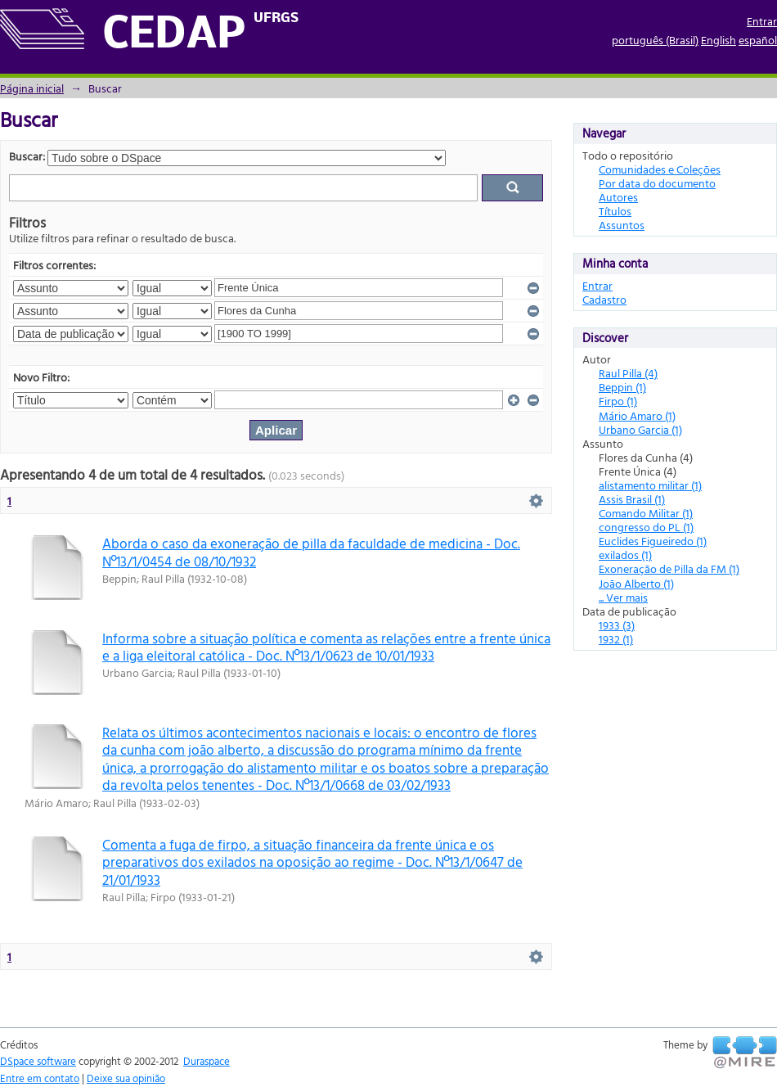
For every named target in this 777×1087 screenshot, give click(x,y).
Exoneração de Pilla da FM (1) (669, 568)
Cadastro (604, 299)
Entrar (762, 20)
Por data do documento (657, 183)
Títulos (615, 210)
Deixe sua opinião (126, 1078)
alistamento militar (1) (650, 485)
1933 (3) (617, 625)
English (718, 39)
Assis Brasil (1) (632, 498)
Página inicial (32, 88)
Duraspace (206, 1061)
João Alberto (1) (636, 583)
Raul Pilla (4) (628, 372)
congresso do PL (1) (646, 526)
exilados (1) (625, 554)
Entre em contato (39, 1078)
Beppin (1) (622, 386)
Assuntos (622, 224)
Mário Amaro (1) (637, 415)
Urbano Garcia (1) (640, 429)
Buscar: (27, 156)
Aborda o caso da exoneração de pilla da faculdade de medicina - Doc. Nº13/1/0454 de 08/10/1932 (311, 552)
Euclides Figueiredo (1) (653, 540)
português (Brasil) (655, 39)
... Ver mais (623, 597)
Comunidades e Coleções (660, 169)
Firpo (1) (618, 400)
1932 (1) (616, 638)
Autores (618, 196)
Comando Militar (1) (646, 512)
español (758, 39)
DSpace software (38, 1061)
